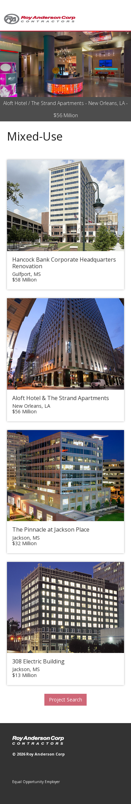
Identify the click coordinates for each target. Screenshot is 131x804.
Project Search (65, 699)
